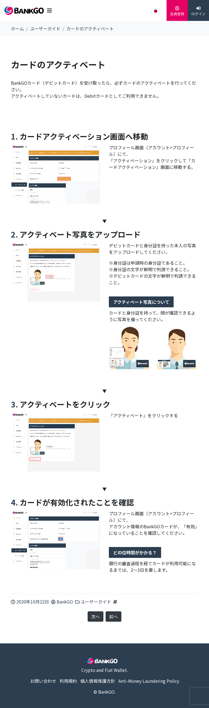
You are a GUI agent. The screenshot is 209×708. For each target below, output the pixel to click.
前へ (113, 616)
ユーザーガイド (45, 28)
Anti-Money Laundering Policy (148, 681)
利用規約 (68, 681)
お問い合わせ (43, 681)
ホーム (17, 28)
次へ (95, 616)
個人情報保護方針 (97, 681)
